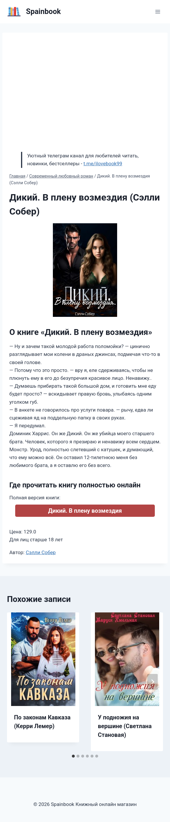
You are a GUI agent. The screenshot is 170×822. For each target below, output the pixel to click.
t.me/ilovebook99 (103, 163)
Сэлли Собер (41, 552)
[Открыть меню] (157, 11)
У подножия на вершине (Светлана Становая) (125, 726)
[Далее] (152, 682)
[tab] (73, 756)
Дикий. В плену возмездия (85, 510)
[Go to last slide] (17, 682)
